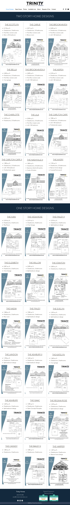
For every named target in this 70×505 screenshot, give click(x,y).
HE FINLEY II (59, 216)
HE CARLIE (35, 24)
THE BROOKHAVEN (58, 24)
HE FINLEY (35, 308)
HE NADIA (12, 308)
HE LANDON (12, 354)
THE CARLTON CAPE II (12, 159)
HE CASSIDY (12, 446)
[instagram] (66, 9)
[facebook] (63, 9)
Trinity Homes (20, 491)
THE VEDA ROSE (35, 216)
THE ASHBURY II (35, 354)
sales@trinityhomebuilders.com (20, 497)
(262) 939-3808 (20, 495)
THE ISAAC (35, 400)
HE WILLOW (35, 262)
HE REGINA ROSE (59, 400)
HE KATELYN (59, 354)
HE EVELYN (59, 308)
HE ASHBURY (12, 400)
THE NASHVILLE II (35, 159)
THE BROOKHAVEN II (35, 69)
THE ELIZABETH (11, 262)
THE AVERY (58, 159)
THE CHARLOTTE (11, 114)
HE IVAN (12, 216)
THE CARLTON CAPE (58, 114)
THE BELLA (12, 69)
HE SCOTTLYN (12, 24)
